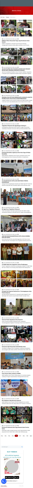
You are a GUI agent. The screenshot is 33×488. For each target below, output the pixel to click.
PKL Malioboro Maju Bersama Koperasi (11, 400)
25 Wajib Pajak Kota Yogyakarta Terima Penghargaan (15, 264)
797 (20, 435)
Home (3, 17)
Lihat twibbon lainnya (12, 480)
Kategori (7, 17)
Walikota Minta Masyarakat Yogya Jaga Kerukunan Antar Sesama (16, 41)
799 (27, 435)
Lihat (16, 477)
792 (2, 435)
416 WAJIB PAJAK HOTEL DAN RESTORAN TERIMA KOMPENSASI (15, 181)
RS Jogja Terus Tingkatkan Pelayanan (11, 209)
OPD (18, 39)
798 (23, 435)
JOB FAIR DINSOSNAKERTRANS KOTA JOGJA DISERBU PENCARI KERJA (16, 236)
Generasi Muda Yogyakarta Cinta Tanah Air (12, 319)
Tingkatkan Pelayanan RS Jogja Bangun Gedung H (14, 125)
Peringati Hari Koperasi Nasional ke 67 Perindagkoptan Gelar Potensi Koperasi (17, 292)
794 (9, 435)
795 (13, 435)
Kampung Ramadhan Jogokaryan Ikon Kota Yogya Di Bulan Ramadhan (16, 153)
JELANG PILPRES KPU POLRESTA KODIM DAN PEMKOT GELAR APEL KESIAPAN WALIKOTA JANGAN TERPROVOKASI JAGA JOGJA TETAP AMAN (16, 69)
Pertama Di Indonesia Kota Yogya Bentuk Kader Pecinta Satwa (15, 428)
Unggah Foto (9, 477)
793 (5, 435)
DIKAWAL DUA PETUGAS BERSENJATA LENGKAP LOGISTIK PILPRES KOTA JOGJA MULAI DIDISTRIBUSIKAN (17, 98)
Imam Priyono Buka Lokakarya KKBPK (11, 373)
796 (16, 435)
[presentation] (20, 486)
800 (31, 435)
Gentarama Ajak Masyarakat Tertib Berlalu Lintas (14, 346)
